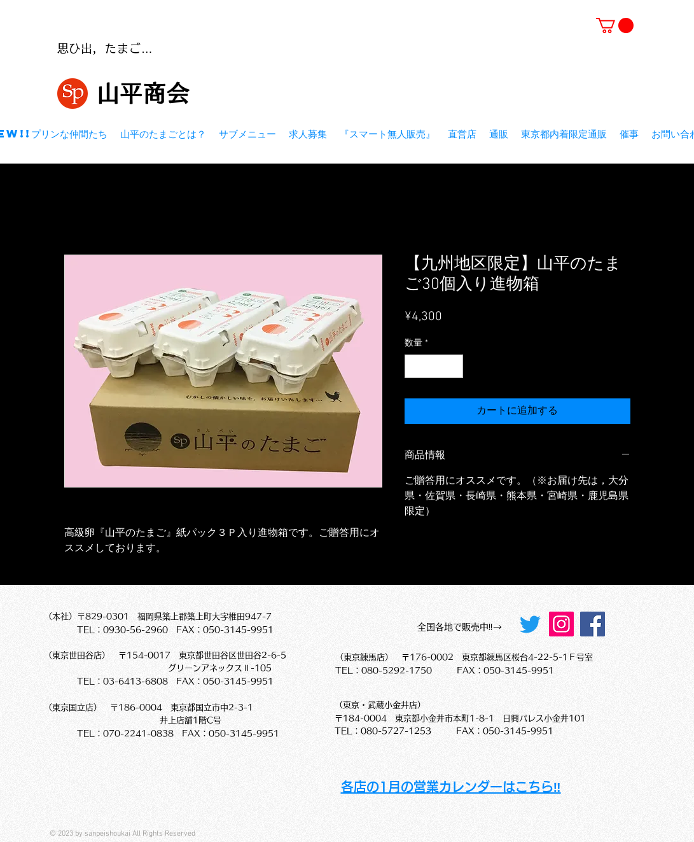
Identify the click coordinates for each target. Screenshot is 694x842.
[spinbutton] (433, 366)
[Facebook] (592, 624)
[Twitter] (530, 624)
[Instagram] (561, 624)
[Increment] (453, 366)
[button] (615, 25)
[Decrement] (414, 366)
